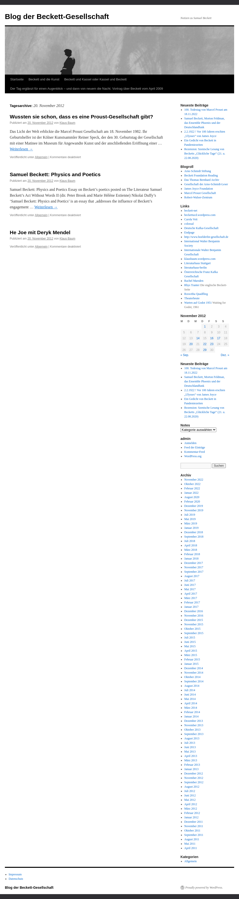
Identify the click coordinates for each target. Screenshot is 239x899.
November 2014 (193, 672)
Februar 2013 (192, 764)
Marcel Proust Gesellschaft (200, 193)
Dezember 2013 (193, 721)
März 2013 (190, 760)
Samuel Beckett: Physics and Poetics (55, 174)
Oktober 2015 (192, 628)
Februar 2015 (192, 659)
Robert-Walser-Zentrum (198, 197)
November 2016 (193, 615)
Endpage (189, 232)
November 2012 (193, 778)
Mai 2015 (190, 646)
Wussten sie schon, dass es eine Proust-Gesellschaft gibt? (81, 116)
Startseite (17, 79)
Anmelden (190, 443)
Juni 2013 (190, 747)
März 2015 (190, 655)
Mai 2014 (190, 699)
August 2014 (191, 685)
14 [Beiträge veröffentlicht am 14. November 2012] (197, 338)
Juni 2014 (190, 694)
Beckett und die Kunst (44, 79)
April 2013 (190, 756)
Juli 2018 (189, 541)
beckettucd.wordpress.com (200, 215)
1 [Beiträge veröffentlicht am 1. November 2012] (205, 326)
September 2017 (193, 571)
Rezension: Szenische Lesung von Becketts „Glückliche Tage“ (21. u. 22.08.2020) (204, 153)
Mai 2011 (190, 843)
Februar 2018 (192, 554)
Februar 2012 (192, 813)
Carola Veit (191, 219)
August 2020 (191, 497)
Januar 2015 (191, 664)
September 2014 (193, 681)
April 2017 (190, 593)
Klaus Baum (67, 123)
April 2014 (190, 703)
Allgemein (41, 157)
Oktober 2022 (192, 484)
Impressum (15, 874)
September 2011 (193, 835)
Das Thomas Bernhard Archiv (201, 180)
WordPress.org (192, 456)
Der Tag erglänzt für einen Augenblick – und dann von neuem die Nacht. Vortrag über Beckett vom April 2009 (86, 88)
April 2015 (190, 650)
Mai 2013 (190, 751)
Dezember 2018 (193, 532)
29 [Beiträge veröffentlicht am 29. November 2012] (204, 350)
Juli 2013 (189, 742)
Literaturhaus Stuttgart (197, 263)
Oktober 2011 (192, 830)
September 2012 (193, 782)
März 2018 (190, 549)
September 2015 (193, 633)
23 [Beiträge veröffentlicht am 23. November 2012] (211, 344)
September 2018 (193, 536)
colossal (189, 223)
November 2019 (193, 510)
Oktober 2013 (192, 729)
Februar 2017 (192, 602)
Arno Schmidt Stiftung (197, 171)
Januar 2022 (191, 492)
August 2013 (191, 738)
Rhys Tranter (191, 285)
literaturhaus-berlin (195, 267)
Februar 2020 (192, 501)
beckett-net (190, 210)
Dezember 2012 (193, 773)
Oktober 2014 (192, 677)
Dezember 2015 (193, 620)
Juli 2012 (189, 791)
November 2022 (193, 479)
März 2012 (190, 808)
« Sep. (184, 355)
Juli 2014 (189, 690)
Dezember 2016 (193, 611)
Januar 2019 (191, 528)
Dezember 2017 (193, 563)
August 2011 (191, 839)
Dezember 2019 (193, 506)
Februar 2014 (192, 712)
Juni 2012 (190, 795)
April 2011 (190, 848)
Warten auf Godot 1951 (198, 302)
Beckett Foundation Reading (201, 175)
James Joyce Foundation (198, 188)
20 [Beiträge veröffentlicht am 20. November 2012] (190, 344)
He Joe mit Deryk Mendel (40, 232)
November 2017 (193, 567)
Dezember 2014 (193, 668)
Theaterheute (192, 298)
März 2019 (190, 523)
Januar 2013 (191, 769)
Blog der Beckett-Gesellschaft (57, 16)
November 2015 (193, 624)
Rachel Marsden (193, 280)
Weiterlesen (21, 149)
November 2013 (193, 725)
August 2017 (191, 576)
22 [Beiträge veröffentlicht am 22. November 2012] (204, 344)
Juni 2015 (190, 642)
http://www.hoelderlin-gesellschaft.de (206, 237)
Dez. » (225, 355)
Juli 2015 (189, 637)
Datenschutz (16, 878)
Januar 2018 (191, 558)
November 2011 (193, 826)
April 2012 (190, 804)
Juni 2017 (190, 585)
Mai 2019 (190, 519)
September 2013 (193, 734)
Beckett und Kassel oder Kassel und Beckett (95, 79)
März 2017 (190, 598)
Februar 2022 (192, 488)
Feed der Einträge (194, 447)
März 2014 (190, 707)
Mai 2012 (190, 800)
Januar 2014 (191, 716)
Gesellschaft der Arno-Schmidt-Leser (206, 184)
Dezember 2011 (193, 821)
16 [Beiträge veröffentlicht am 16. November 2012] (211, 338)
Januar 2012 (191, 817)
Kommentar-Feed (194, 452)
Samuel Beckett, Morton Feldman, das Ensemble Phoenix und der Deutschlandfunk (204, 123)
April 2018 (190, 545)
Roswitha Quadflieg (196, 294)
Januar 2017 (191, 607)
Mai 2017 (190, 589)
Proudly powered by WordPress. (204, 887)
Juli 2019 (189, 514)
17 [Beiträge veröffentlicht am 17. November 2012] (218, 338)
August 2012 (191, 786)
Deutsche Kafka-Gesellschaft (201, 228)
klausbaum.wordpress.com (200, 259)
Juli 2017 (189, 580)
